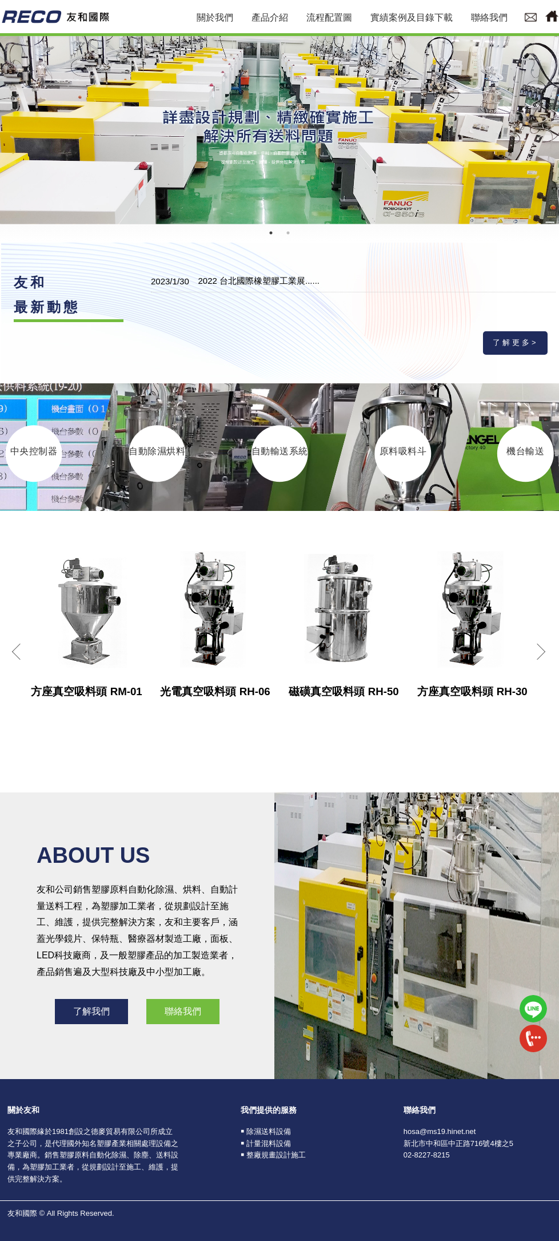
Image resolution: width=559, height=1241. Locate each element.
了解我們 (91, 1011)
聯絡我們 (183, 1011)
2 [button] (288, 233)
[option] (279, 128)
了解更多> (515, 342)
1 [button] (271, 233)
